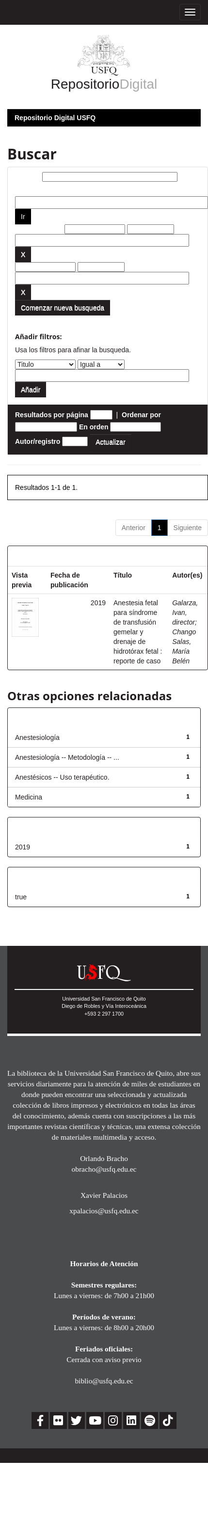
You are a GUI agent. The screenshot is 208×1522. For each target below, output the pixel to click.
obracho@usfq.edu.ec (104, 1169)
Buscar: (27, 177)
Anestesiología (37, 737)
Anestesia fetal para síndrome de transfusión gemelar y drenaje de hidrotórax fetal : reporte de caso (137, 632)
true (21, 897)
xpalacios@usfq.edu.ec (103, 1211)
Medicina (28, 797)
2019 (22, 847)
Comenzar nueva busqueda (62, 308)
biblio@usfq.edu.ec (104, 1381)
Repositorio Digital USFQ (55, 118)
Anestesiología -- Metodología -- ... (67, 757)
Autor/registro (37, 441)
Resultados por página (51, 415)
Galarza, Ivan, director (185, 612)
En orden (94, 427)
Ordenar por (141, 415)
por (20, 189)
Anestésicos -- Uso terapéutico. (62, 777)
